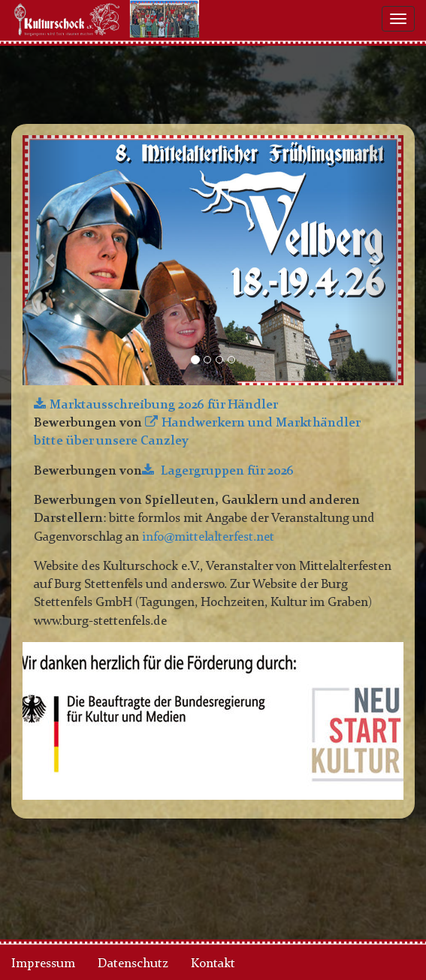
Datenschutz (133, 963)
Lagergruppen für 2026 (226, 471)
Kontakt (213, 963)
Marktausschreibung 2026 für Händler (164, 405)
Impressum (43, 963)
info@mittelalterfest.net (208, 537)
